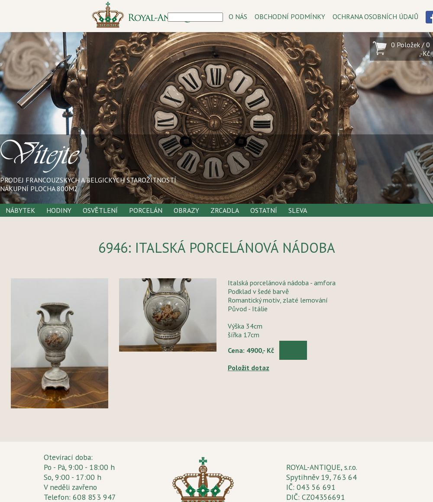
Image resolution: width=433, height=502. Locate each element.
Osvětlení (100, 210)
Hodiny (58, 210)
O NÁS (238, 16)
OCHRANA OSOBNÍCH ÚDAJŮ (375, 16)
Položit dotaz (248, 367)
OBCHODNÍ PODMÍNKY (290, 16)
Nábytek (20, 210)
